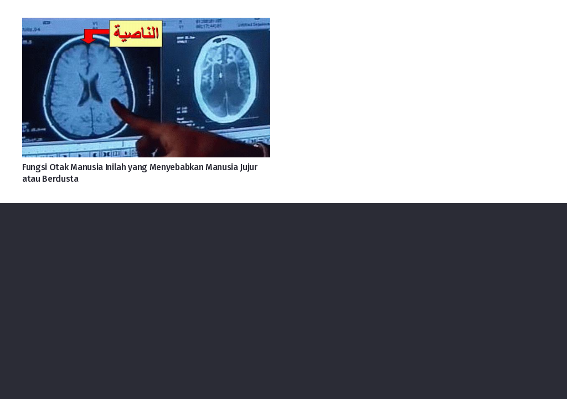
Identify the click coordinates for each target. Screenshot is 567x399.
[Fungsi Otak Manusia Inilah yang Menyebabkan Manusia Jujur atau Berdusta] (146, 26)
